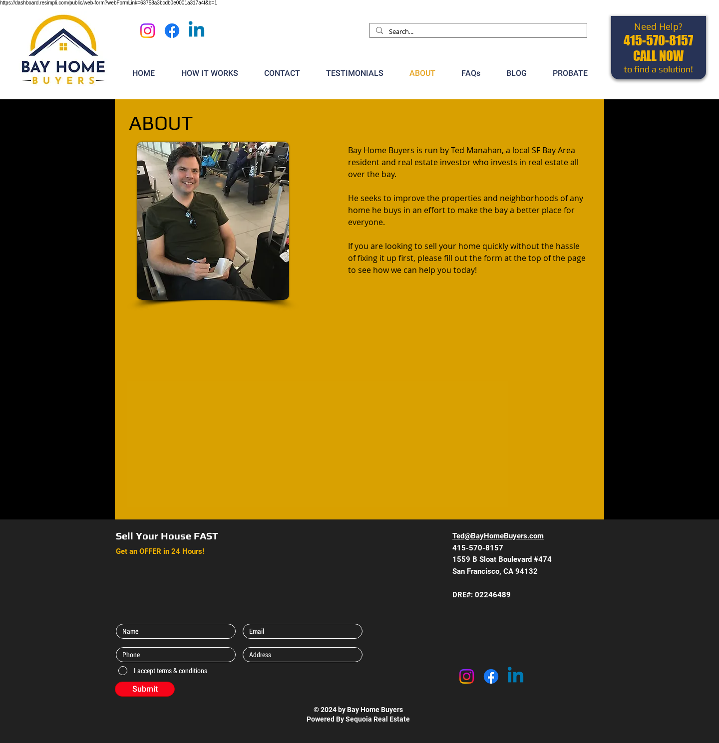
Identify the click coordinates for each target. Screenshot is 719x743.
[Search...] (477, 31)
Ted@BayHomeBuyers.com (498, 535)
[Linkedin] (196, 30)
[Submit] (145, 689)
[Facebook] (172, 30)
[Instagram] (147, 30)
